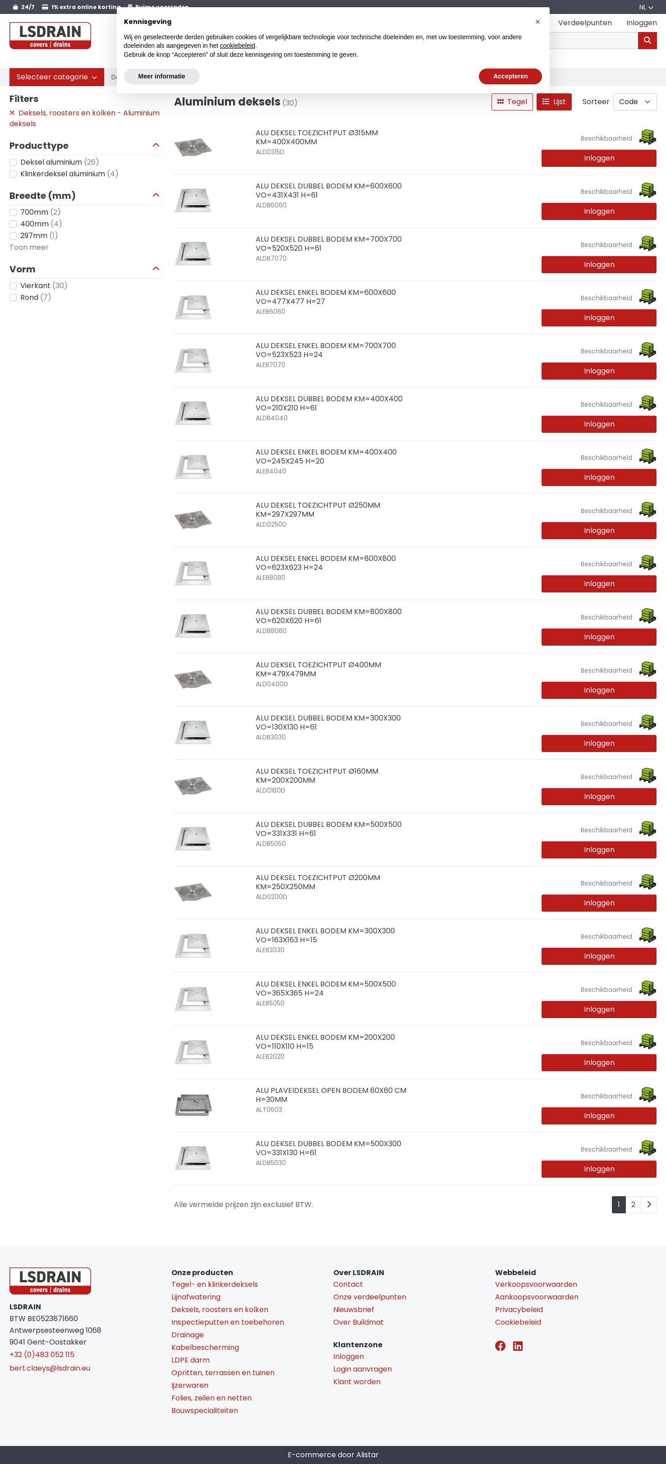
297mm (39, 235)
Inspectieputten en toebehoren (227, 1322)
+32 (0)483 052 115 (41, 1354)
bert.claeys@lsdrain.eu (49, 1368)
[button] (56, 77)
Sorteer (596, 101)
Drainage (187, 1335)
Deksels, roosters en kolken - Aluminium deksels (84, 118)
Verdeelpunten (585, 23)
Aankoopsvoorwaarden (537, 1297)
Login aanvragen (362, 1369)
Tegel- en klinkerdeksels (214, 1284)
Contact (348, 1284)
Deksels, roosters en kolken (219, 1309)
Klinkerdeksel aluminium (69, 174)
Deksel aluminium (59, 162)
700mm (40, 212)
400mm (41, 224)
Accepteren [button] (510, 76)
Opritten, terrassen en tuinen (223, 1373)
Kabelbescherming (205, 1347)
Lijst (554, 101)
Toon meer (29, 247)
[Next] (649, 1204)
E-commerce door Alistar (333, 1455)
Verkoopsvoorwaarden (536, 1284)
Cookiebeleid (518, 1322)
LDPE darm (190, 1360)
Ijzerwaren (189, 1385)
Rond (35, 297)
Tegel (512, 101)
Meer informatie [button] (161, 76)
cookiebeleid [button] (237, 45)
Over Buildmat (358, 1322)
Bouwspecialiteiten (204, 1410)
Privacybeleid (519, 1309)
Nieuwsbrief (353, 1309)
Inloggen (599, 158)
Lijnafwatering (195, 1297)
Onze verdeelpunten (369, 1297)
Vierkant (44, 285)
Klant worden (357, 1382)
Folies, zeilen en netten (211, 1398)
